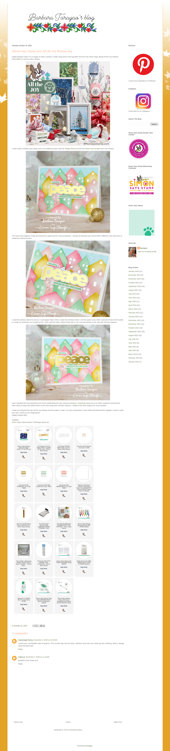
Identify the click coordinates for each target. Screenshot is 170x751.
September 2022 (135, 332)
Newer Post (18, 722)
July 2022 (132, 339)
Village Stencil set (71, 149)
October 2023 (134, 283)
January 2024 (134, 271)
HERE (18, 59)
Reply (20, 649)
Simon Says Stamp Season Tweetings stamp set (30, 422)
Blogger (89, 746)
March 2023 (133, 309)
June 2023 (133, 298)
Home (68, 722)
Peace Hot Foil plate (92, 149)
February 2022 (134, 358)
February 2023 (134, 313)
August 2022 (133, 335)
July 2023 (132, 294)
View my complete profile (146, 252)
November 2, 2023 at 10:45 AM (45, 640)
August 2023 (133, 290)
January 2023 (134, 317)
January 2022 (134, 362)
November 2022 (135, 324)
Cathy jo (21, 657)
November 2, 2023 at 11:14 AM (37, 657)
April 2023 (132, 305)
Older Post (118, 722)
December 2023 (135, 275)
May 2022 (132, 347)
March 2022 (133, 354)
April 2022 (132, 350)
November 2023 (135, 279)
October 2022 (134, 328)
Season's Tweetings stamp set (81, 403)
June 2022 (133, 343)
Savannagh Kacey (25, 640)
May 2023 (132, 301)
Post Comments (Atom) (73, 730)
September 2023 (135, 286)
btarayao (143, 248)
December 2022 (135, 320)
